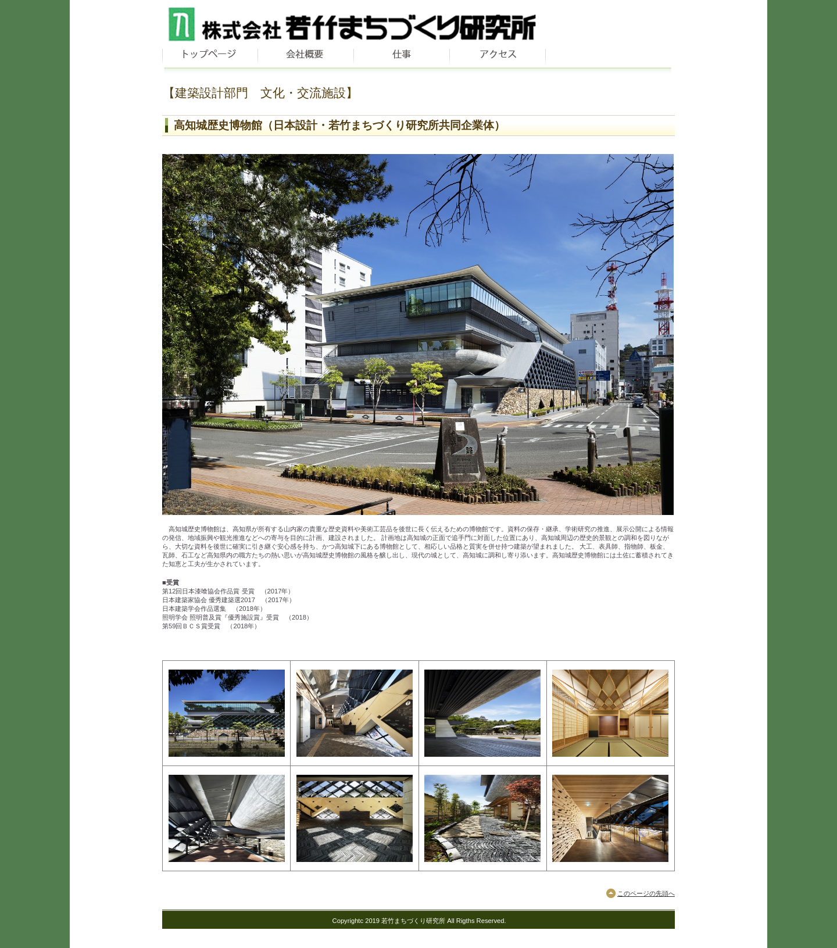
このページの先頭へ (646, 893)
